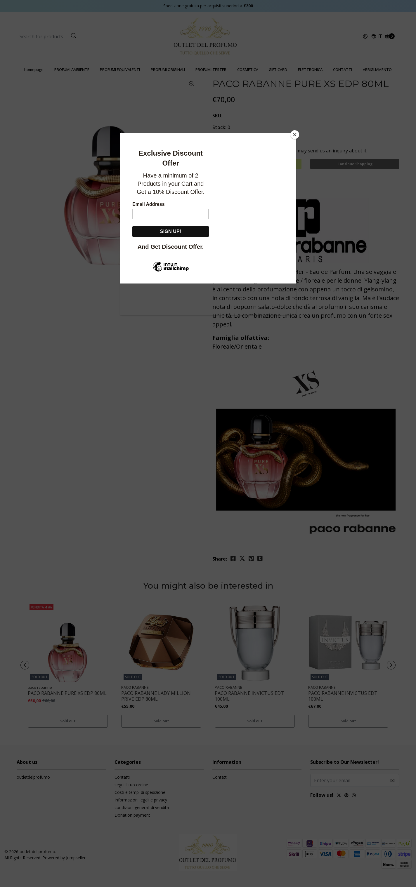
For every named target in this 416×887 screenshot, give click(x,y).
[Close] (294, 134)
